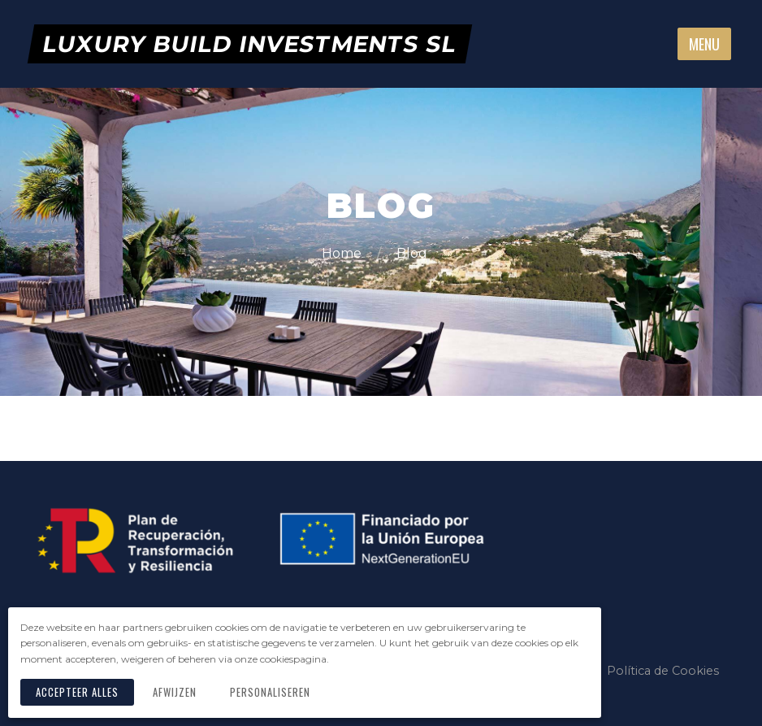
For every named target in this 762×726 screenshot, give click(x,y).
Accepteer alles (77, 692)
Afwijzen (175, 692)
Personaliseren (270, 692)
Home (343, 253)
